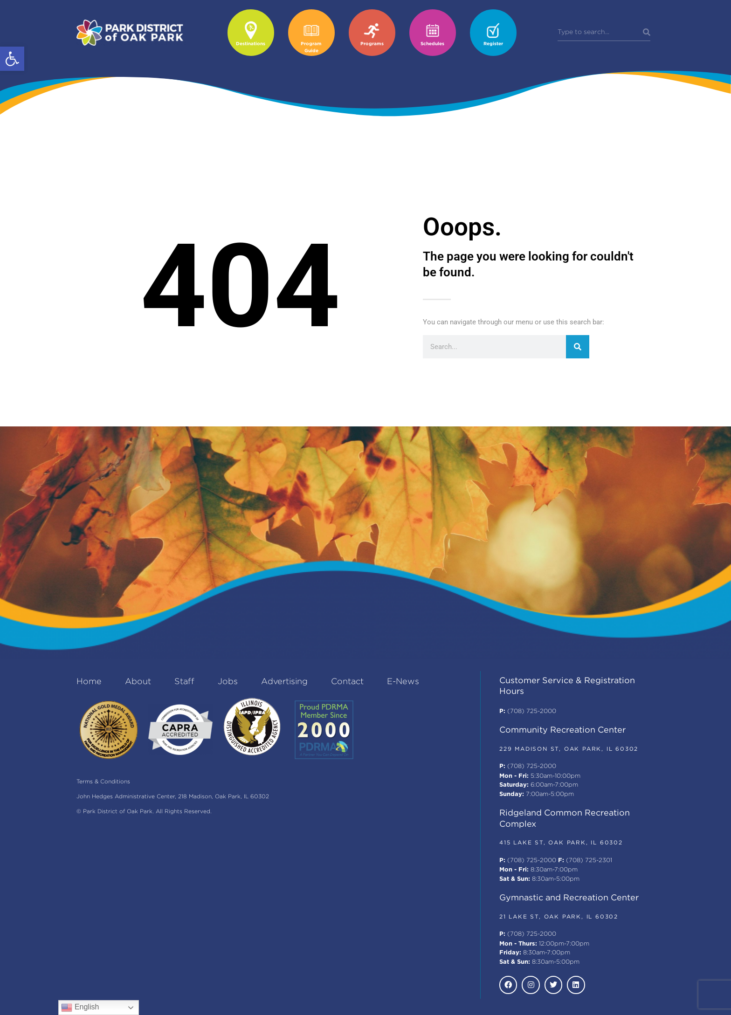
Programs (372, 44)
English (80, 1007)
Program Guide (311, 47)
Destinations (250, 44)
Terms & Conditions (103, 781)
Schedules (432, 44)
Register (493, 44)
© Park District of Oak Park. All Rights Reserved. (144, 811)
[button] (12, 59)
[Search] (646, 33)
